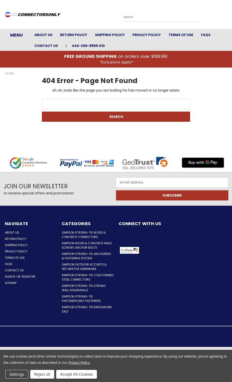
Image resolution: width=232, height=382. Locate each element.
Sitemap (10, 283)
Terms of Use (181, 34)
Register (28, 277)
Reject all (42, 374)
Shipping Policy (110, 34)
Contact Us (46, 45)
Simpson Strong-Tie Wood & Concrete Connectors (84, 234)
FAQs (205, 34)
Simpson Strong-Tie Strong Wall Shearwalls (84, 288)
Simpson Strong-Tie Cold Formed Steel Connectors (87, 277)
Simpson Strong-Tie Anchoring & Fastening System (86, 256)
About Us (43, 34)
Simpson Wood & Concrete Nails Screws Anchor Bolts (87, 245)
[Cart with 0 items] (227, 15)
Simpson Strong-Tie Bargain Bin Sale (87, 309)
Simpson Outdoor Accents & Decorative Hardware (84, 266)
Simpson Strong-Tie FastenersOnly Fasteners (81, 298)
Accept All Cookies (76, 374)
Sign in (10, 277)
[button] (155, 250)
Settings (16, 374)
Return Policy (73, 34)
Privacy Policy (146, 34)
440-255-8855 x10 (88, 45)
